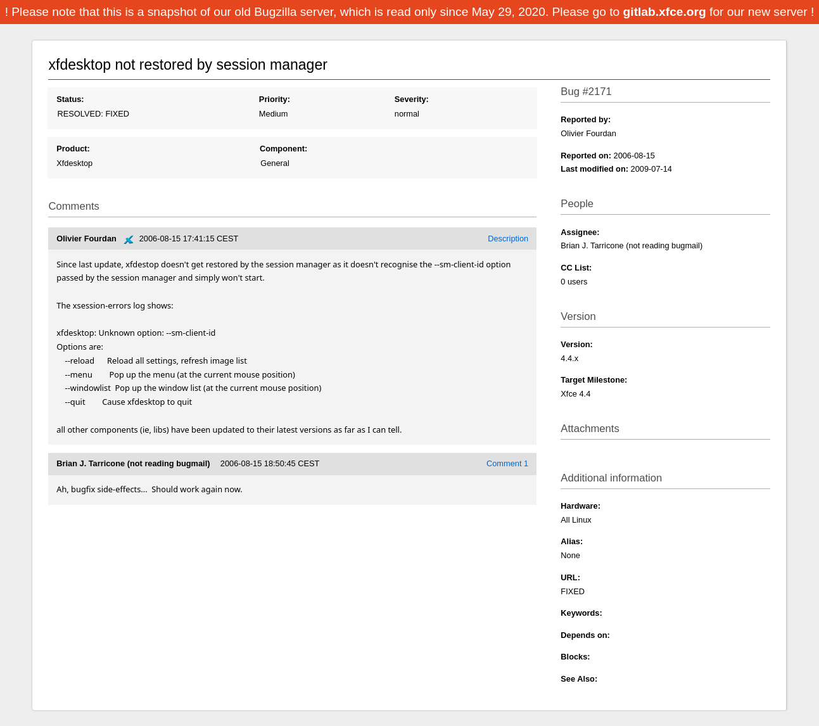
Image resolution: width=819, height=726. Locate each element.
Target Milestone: (594, 380)
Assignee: (580, 232)
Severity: (412, 99)
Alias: (572, 541)
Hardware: (580, 506)
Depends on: (585, 635)
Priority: (274, 99)
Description (508, 238)
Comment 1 (507, 463)
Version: (577, 344)
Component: (283, 148)
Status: (70, 99)
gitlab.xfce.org (666, 11)
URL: (570, 577)
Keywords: (581, 613)
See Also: (579, 679)
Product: (73, 148)
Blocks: (575, 656)
